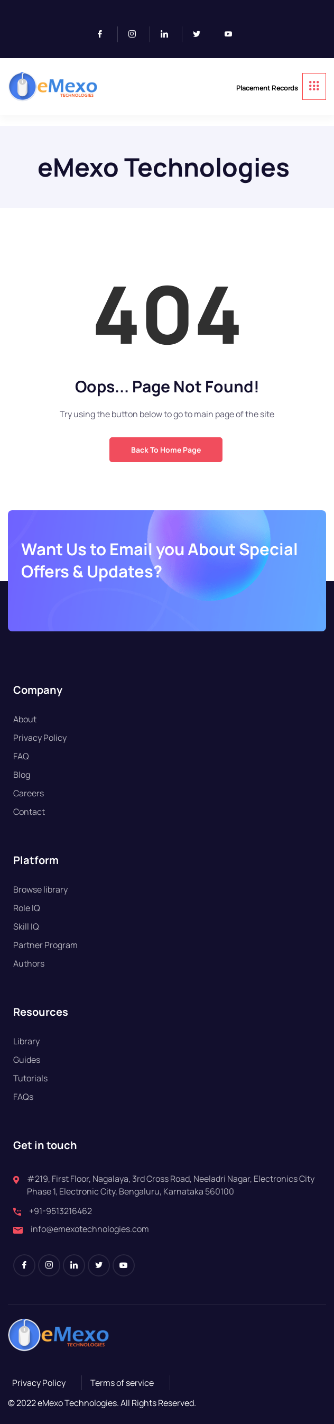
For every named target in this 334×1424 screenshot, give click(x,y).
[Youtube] (232, 34)
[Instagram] (136, 34)
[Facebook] (104, 34)
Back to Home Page (166, 450)
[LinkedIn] (168, 34)
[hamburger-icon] (314, 86)
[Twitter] (201, 34)
